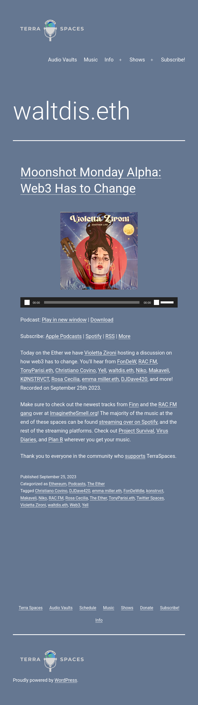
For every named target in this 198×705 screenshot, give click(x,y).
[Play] (27, 302)
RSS (110, 336)
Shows (137, 60)
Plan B (55, 439)
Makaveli (159, 370)
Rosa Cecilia (65, 379)
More (124, 336)
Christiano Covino (75, 370)
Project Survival (136, 431)
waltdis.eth (121, 370)
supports (135, 456)
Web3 (75, 505)
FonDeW (126, 361)
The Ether (96, 483)
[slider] (92, 302)
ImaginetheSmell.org (73, 413)
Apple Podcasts (64, 336)
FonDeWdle (133, 490)
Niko (141, 370)
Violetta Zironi (100, 353)
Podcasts (77, 483)
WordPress (66, 680)
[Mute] (156, 302)
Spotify (94, 336)
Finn (134, 404)
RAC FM (147, 361)
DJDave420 (134, 379)
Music (91, 60)
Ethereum (57, 483)
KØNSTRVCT (34, 379)
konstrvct (154, 490)
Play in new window (64, 320)
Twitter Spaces (150, 498)
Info (109, 60)
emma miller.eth (100, 379)
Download (101, 320)
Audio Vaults (62, 60)
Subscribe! (173, 60)
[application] (99, 302)
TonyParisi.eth (36, 370)
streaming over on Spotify (128, 422)
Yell (102, 370)
